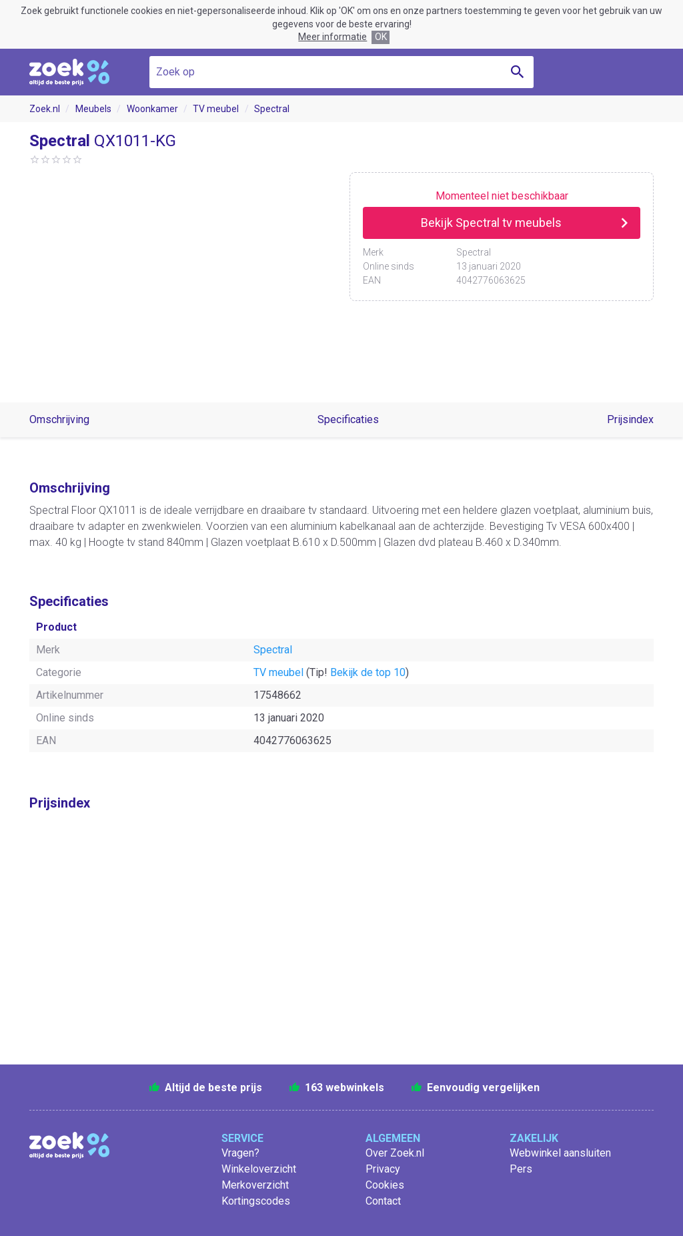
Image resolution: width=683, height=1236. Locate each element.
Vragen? (240, 1153)
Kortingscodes (255, 1201)
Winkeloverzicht (258, 1169)
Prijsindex (630, 419)
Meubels (93, 108)
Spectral (271, 108)
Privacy (383, 1169)
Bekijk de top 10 (368, 672)
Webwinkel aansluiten (560, 1153)
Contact (383, 1201)
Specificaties (348, 419)
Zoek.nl (44, 108)
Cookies (385, 1185)
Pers (521, 1169)
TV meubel (216, 108)
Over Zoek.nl (395, 1153)
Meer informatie (332, 36)
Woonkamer (152, 108)
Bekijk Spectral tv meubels (491, 223)
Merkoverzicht (255, 1185)
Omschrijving (59, 419)
